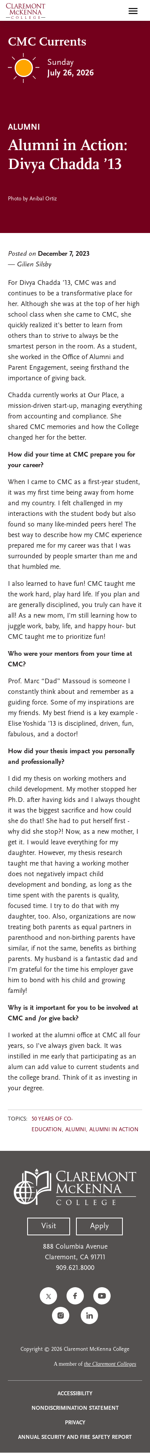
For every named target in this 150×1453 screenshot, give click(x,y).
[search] (116, 11)
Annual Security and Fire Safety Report (75, 1437)
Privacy (75, 1423)
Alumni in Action (114, 1130)
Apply (99, 1226)
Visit (48, 1226)
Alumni (75, 1130)
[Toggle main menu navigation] (133, 11)
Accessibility (75, 1394)
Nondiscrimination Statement (75, 1408)
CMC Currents (47, 42)
